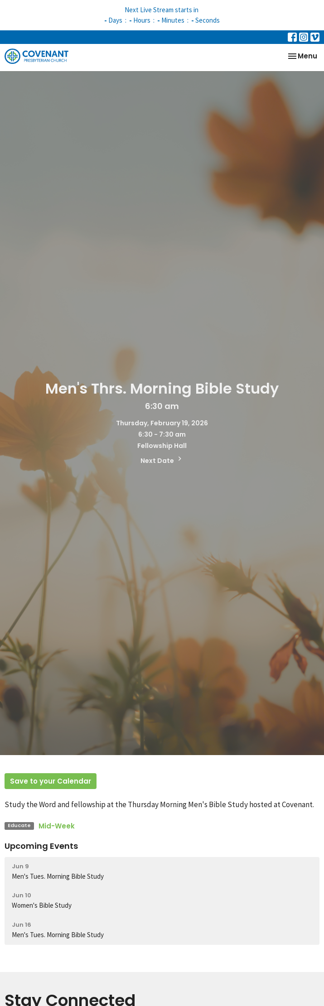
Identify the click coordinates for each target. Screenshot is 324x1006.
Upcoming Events (41, 846)
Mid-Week (57, 826)
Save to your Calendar (50, 781)
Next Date (162, 459)
